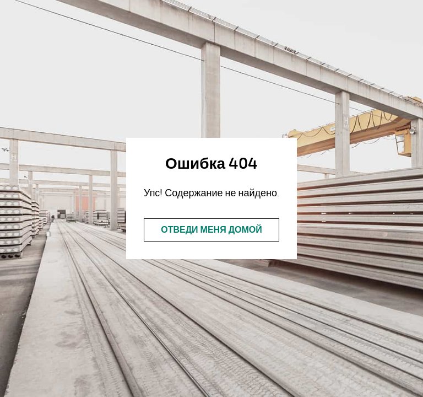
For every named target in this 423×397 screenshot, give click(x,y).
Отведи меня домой (211, 229)
